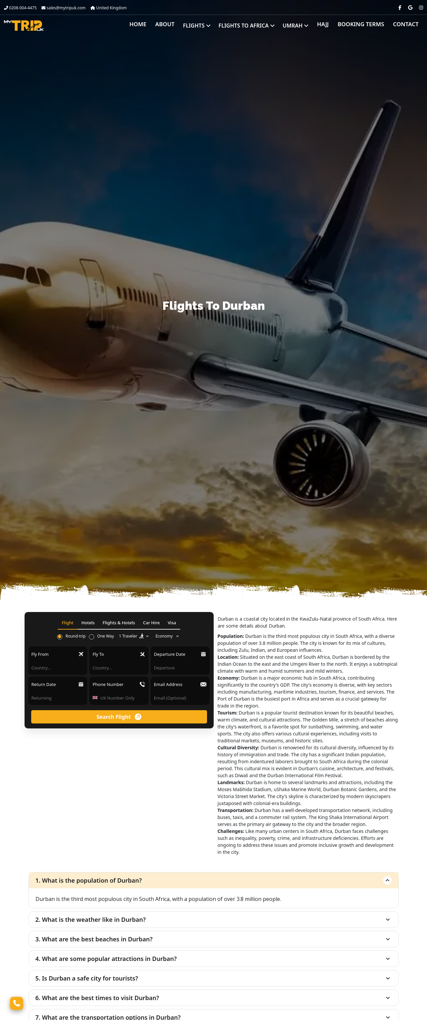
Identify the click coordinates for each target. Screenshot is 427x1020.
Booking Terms (365, 25)
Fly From (40, 654)
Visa (172, 623)
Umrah (303, 25)
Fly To (98, 654)
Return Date (44, 684)
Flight (67, 623)
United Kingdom (109, 8)
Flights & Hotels (119, 623)
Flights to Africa (254, 25)
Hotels (88, 623)
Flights (204, 25)
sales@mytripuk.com (63, 8)
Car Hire (151, 623)
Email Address (168, 684)
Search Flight (119, 716)
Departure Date (169, 654)
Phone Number (108, 684)
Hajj (329, 25)
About (173, 25)
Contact (407, 25)
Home (148, 25)
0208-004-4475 (20, 8)
